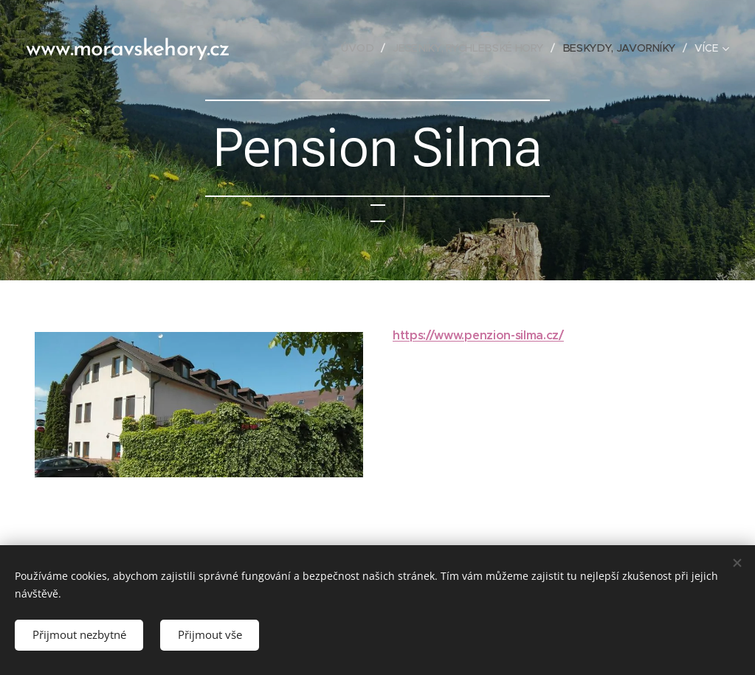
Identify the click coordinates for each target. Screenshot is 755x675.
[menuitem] (366, 48)
